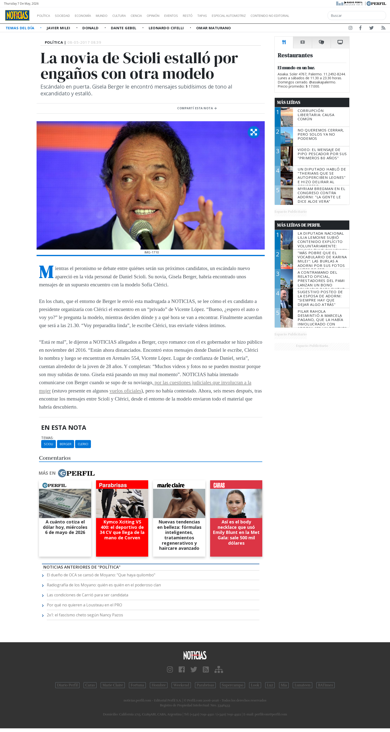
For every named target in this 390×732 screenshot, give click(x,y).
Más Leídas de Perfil (299, 225)
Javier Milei (59, 27)
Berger (65, 444)
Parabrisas (205, 685)
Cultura (133, 15)
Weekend (181, 685)
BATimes (325, 685)
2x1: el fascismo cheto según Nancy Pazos (85, 615)
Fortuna (137, 685)
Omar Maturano (213, 27)
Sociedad (67, 15)
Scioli (48, 444)
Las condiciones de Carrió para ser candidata (87, 595)
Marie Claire (112, 685)
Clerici (83, 444)
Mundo (113, 15)
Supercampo (233, 685)
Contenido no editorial (311, 15)
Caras (90, 685)
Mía (284, 685)
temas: (47, 438)
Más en (67, 473)
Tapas (229, 15)
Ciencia (153, 15)
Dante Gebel (124, 27)
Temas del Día (20, 27)
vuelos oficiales (125, 390)
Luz (270, 685)
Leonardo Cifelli (167, 27)
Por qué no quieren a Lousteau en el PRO (84, 605)
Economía (91, 15)
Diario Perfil (67, 685)
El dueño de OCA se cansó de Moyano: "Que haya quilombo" (101, 575)
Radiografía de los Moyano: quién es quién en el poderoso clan (104, 585)
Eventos (194, 15)
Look (255, 685)
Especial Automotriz (261, 15)
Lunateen (302, 685)
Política (45, 15)
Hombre (159, 685)
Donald (91, 27)
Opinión (173, 15)
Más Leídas (288, 102)
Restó (213, 15)
